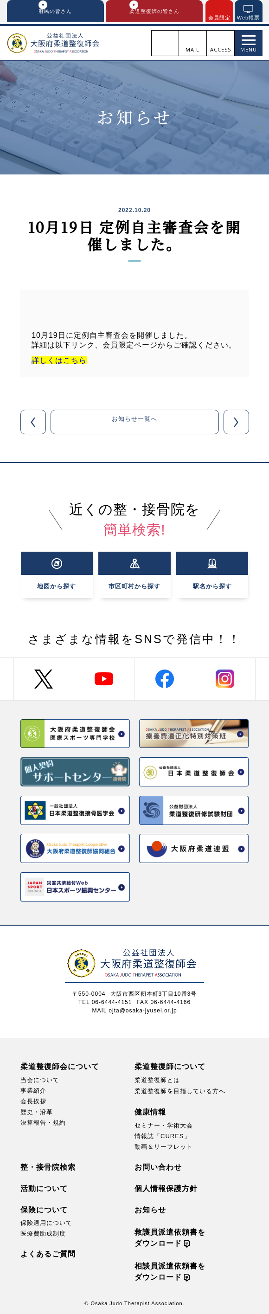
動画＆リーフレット (163, 1145)
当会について (39, 1078)
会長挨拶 (33, 1099)
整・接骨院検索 (48, 1166)
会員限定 (219, 17)
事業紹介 (33, 1089)
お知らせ (150, 1208)
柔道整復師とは (157, 1078)
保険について (44, 1208)
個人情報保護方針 (166, 1187)
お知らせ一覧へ (134, 424)
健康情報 (150, 1110)
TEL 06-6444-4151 (105, 1001)
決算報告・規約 (43, 1121)
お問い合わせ (158, 1166)
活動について (44, 1187)
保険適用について (46, 1221)
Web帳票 (248, 17)
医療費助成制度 (43, 1232)
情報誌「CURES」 (162, 1134)
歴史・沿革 (36, 1110)
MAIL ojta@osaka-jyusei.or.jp (134, 1009)
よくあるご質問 (48, 1252)
